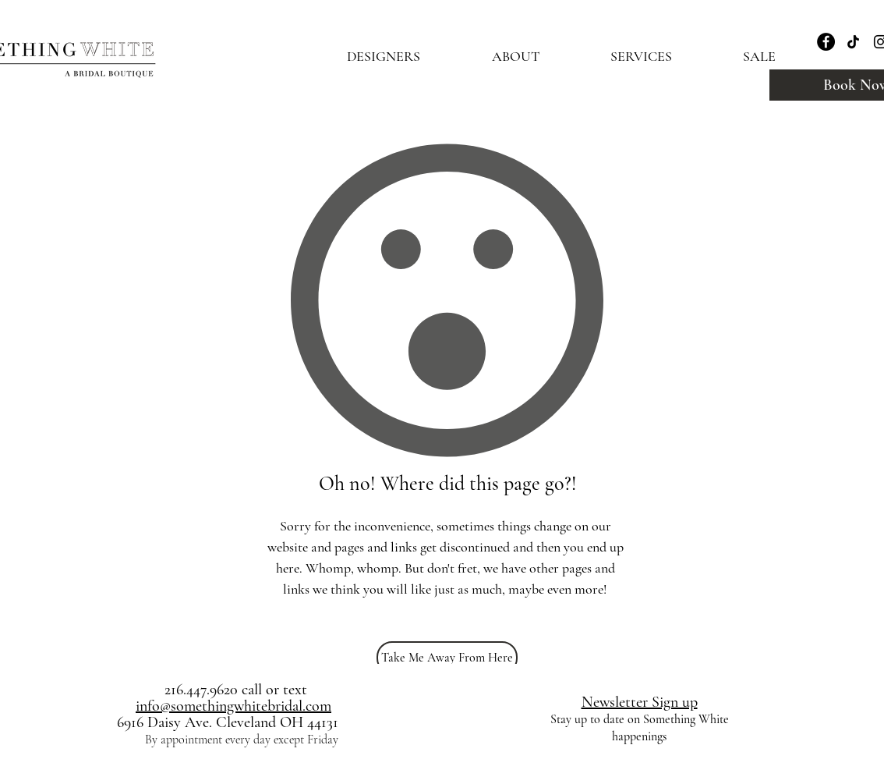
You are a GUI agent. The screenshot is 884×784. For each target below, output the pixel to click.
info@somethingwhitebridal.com (233, 706)
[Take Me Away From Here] (447, 657)
